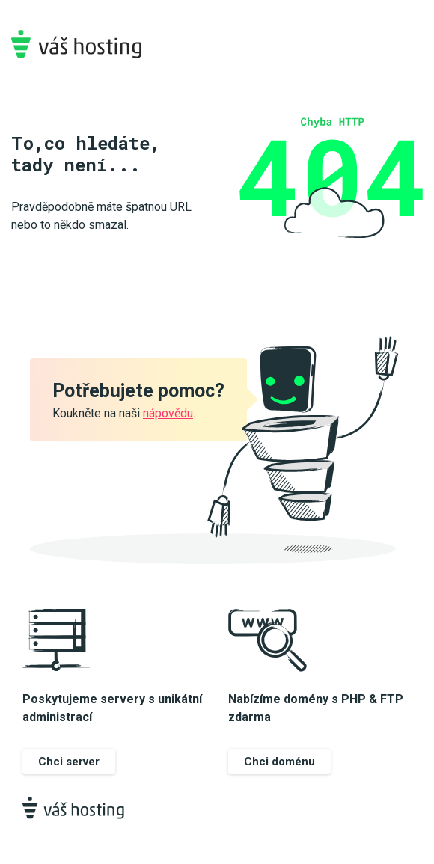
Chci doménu (279, 761)
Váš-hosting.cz (76, 44)
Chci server (69, 761)
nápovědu (168, 413)
